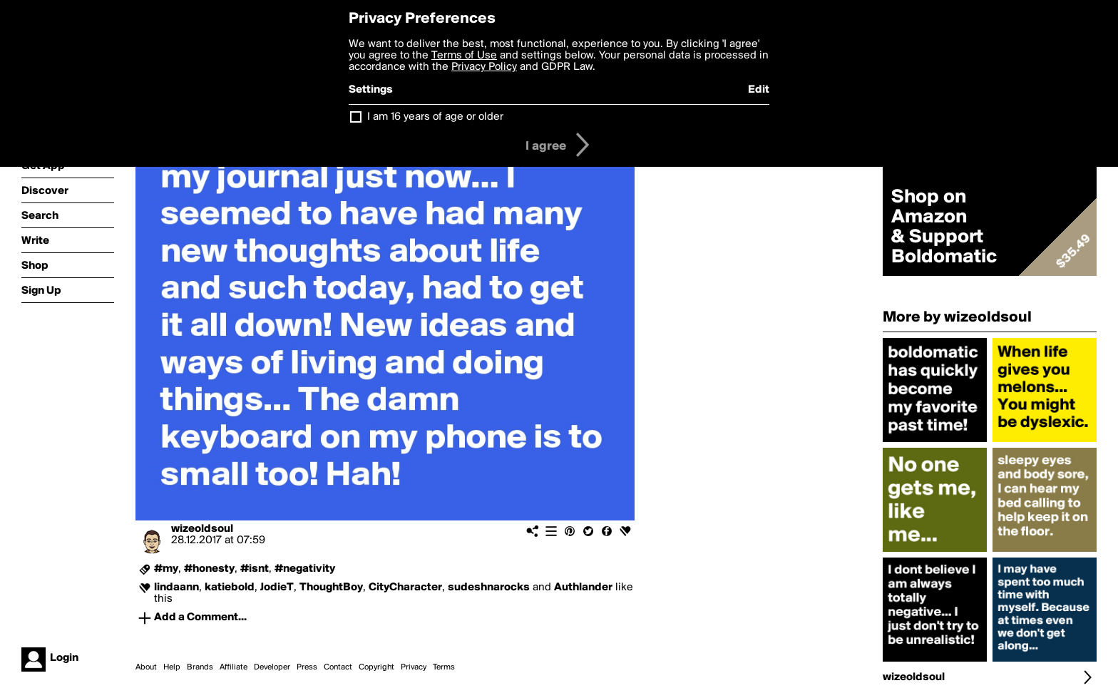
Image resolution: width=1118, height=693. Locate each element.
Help (171, 667)
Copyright (376, 667)
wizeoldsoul (202, 529)
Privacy (413, 667)
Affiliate (233, 667)
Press (307, 667)
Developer (272, 667)
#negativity (305, 569)
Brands (200, 667)
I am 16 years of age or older (435, 117)
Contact (338, 667)
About (146, 667)
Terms (444, 667)
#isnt (254, 569)
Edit (758, 90)
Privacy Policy (484, 67)
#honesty (209, 569)
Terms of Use (464, 55)
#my (166, 569)
